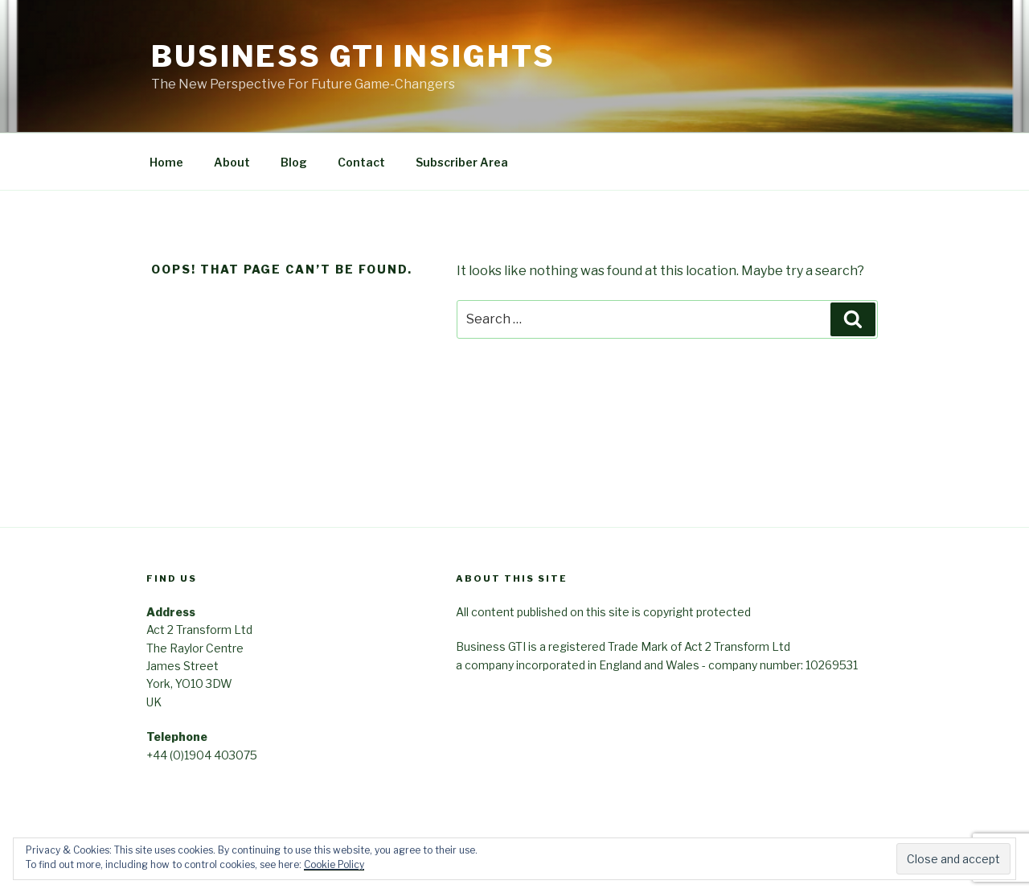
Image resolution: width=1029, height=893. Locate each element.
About (232, 162)
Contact (361, 162)
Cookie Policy (334, 864)
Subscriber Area (462, 162)
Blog (294, 162)
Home (166, 162)
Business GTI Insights (353, 56)
